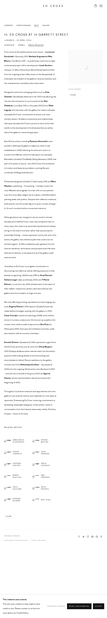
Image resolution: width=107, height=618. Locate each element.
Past (36, 26)
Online (45, 26)
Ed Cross (53, 6)
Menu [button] (101, 6)
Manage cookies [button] (12, 536)
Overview (9, 45)
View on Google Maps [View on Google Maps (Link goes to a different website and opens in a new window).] (101, 537)
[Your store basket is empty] (95, 6)
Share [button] (73, 95)
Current (8, 26)
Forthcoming (23, 26)
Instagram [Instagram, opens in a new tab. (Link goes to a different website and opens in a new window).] (88, 537)
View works (74, 89)
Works (21, 45)
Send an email (97, 537)
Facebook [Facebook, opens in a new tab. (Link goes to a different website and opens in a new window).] (79, 537)
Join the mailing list (92, 537)
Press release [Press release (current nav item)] (36, 45)
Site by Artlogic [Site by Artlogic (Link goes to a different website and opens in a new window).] (38, 540)
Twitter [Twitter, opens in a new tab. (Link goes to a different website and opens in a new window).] (83, 537)
